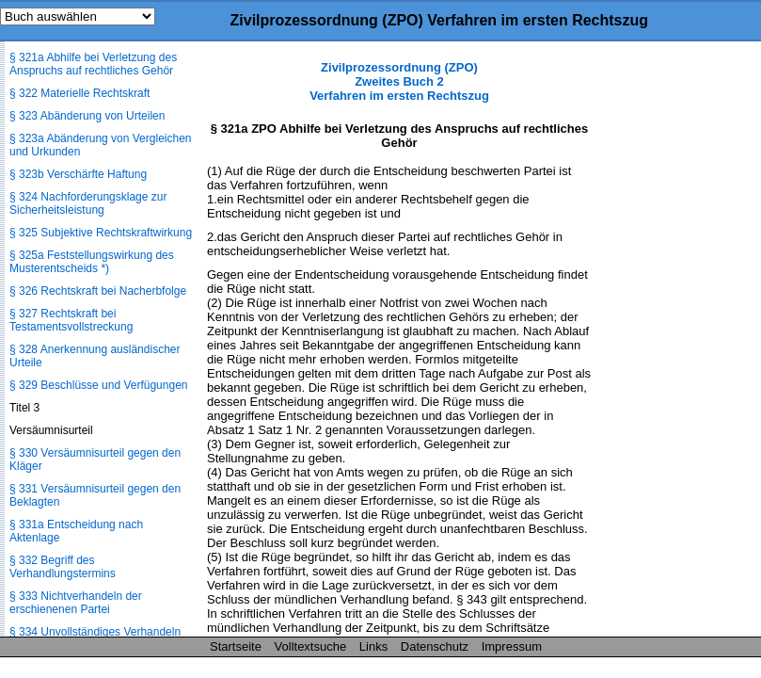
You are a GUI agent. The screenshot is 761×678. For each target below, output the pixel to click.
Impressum (512, 646)
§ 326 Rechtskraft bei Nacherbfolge (97, 291)
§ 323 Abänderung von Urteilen (87, 115)
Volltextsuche (311, 646)
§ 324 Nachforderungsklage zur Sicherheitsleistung (87, 203)
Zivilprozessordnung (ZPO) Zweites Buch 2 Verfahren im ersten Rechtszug (399, 81)
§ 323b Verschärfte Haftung (78, 174)
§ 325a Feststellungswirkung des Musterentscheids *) (91, 262)
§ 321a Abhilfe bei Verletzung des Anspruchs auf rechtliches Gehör (93, 64)
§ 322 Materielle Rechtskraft (79, 93)
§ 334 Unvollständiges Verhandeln (95, 631)
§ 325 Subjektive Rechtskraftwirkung (100, 232)
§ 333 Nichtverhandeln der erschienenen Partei (75, 602)
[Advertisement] (667, 342)
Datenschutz (434, 646)
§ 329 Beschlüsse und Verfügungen (98, 385)
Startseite (236, 646)
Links (373, 646)
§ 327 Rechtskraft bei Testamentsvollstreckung (71, 320)
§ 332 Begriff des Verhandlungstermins (62, 567)
